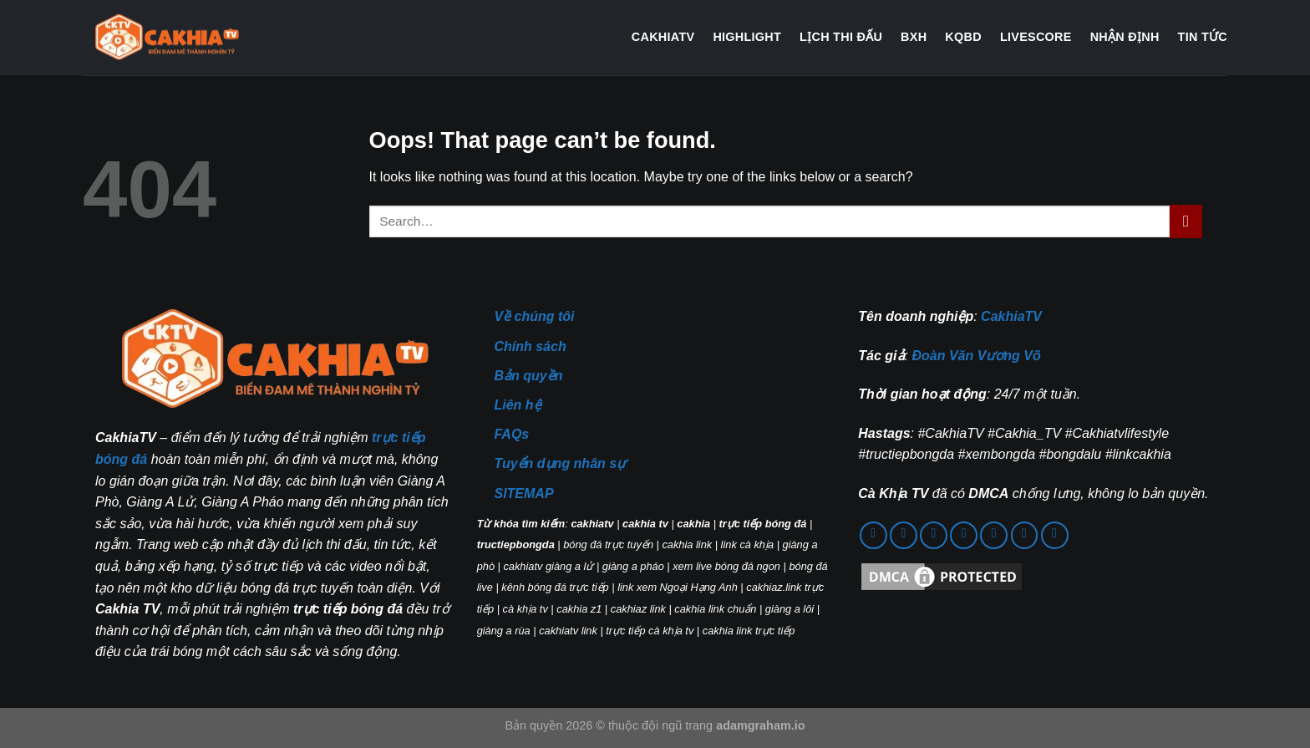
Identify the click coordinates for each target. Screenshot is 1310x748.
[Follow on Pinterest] (963, 535)
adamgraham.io (760, 725)
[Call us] (933, 535)
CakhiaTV (663, 36)
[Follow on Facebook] (873, 535)
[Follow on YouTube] (994, 535)
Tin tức (1202, 36)
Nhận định (1125, 36)
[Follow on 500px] (1024, 535)
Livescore (1036, 36)
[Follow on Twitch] (1055, 535)
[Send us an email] (903, 535)
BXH (914, 36)
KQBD (963, 36)
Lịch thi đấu (841, 36)
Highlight (747, 36)
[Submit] (1186, 221)
